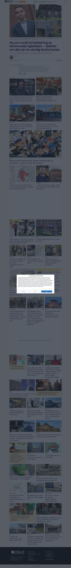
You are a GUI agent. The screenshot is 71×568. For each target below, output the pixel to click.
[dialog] (35, 284)
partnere (35, 280)
